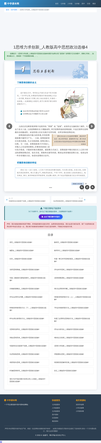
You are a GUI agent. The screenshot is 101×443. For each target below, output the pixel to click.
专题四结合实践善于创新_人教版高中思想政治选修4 (28, 346)
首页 (56, 3)
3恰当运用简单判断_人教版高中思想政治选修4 (70, 288)
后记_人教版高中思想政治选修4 (65, 370)
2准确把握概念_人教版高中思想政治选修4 (24, 288)
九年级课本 (56, 411)
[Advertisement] (50, 28)
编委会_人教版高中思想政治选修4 (22, 250)
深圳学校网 (80, 404)
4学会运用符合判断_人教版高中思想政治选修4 (26, 297)
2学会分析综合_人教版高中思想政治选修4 (69, 329)
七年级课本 (56, 404)
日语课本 (55, 418)
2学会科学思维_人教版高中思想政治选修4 (69, 269)
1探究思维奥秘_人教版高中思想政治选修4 (24, 269)
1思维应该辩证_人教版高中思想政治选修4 (24, 329)
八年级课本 (56, 408)
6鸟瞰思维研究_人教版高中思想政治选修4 (24, 370)
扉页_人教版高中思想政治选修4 (21, 242)
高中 (83, 3)
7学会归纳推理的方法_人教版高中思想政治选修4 (71, 308)
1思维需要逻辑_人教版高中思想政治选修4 (69, 278)
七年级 (63, 3)
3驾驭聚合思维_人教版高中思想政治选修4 (69, 354)
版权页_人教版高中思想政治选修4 (66, 242)
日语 (88, 3)
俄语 (94, 3)
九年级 (77, 3)
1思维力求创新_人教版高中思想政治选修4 (69, 346)
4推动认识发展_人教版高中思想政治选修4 (69, 337)
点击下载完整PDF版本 (51, 217)
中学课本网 (11, 3)
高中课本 (14, 10)
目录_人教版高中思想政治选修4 (21, 259)
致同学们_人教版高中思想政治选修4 (67, 250)
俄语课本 (55, 421)
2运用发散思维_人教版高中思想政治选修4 (24, 354)
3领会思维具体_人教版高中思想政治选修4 (24, 337)
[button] (9, 126)
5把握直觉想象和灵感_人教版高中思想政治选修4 (71, 362)
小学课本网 (80, 411)
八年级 (70, 3)
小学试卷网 (80, 408)
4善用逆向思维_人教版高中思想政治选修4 (24, 362)
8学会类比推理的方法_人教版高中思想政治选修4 (27, 318)
